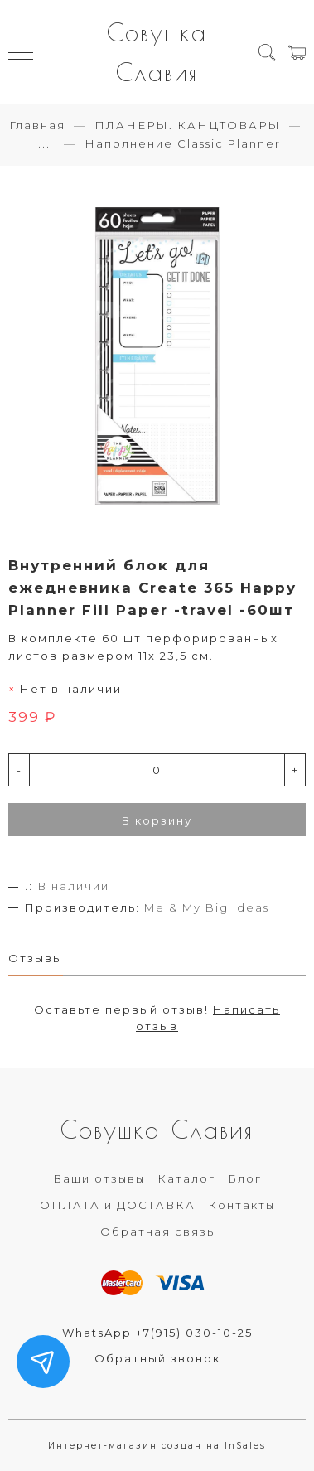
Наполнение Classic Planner (183, 143)
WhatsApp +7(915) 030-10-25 (157, 1332)
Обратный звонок (157, 1358)
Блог (245, 1178)
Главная (37, 125)
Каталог (186, 1178)
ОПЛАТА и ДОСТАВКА (118, 1205)
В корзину (157, 820)
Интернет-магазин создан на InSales (157, 1445)
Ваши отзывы (99, 1178)
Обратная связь (157, 1231)
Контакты (241, 1205)
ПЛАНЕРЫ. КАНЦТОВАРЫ (187, 125)
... (44, 144)
